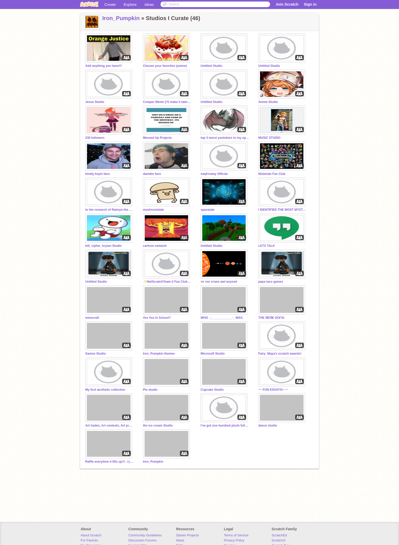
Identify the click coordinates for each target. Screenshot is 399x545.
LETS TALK (266, 246)
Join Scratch (287, 4)
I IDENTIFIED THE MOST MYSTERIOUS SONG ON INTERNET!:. (282, 209)
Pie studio (150, 389)
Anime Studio (268, 102)
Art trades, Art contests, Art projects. (109, 425)
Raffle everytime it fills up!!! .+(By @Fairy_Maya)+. (109, 461)
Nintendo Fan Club (272, 174)
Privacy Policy (234, 540)
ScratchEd (279, 535)
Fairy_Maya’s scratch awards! (279, 353)
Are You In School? (157, 318)
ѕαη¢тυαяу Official (214, 174)
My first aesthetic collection (105, 389)
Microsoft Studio (213, 353)
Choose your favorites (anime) (165, 66)
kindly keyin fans (97, 174)
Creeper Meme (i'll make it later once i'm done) (167, 102)
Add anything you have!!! (103, 66)
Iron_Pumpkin (121, 18)
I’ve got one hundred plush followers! (225, 425)
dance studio (267, 425)
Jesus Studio (94, 102)
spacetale (208, 209)
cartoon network (155, 246)
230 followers (95, 138)
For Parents (89, 540)
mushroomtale (153, 209)
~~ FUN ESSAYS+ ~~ (273, 389)
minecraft (92, 318)
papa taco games (270, 281)
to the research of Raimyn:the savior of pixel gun (109, 209)
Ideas (149, 4)
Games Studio (95, 353)
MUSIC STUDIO (269, 138)
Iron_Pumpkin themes (159, 353)
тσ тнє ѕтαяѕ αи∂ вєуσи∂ (219, 281)
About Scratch (91, 535)
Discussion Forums (142, 540)
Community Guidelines (145, 535)
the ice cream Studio (158, 425)
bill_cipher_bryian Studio (103, 246)
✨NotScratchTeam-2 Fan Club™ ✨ (167, 281)
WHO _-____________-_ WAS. (222, 318)
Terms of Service (236, 535)
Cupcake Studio (212, 389)
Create (110, 4)
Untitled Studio (211, 66)
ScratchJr (279, 540)
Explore (130, 4)
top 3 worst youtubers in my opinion (225, 138)
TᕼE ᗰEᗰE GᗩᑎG (271, 318)
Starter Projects (187, 535)
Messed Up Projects (157, 138)
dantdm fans (152, 174)
